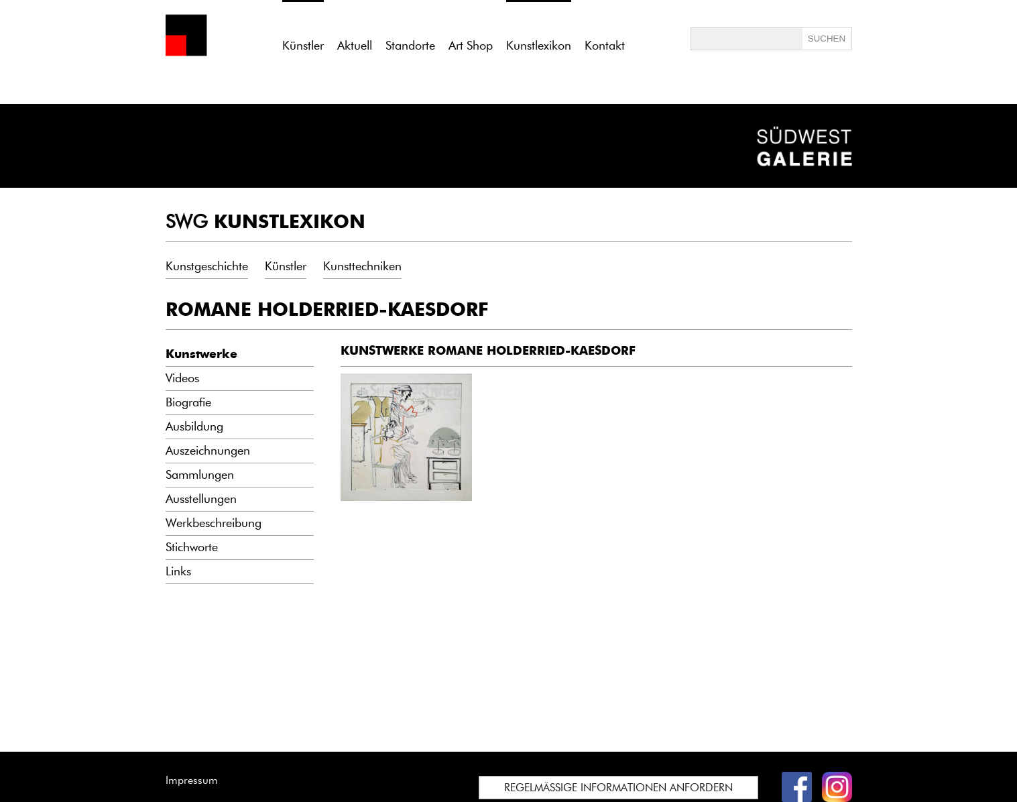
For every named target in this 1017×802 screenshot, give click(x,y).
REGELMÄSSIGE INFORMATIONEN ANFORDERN (618, 787)
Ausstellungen (201, 499)
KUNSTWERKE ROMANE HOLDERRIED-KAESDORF (488, 350)
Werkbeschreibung (213, 523)
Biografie (188, 402)
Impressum (192, 780)
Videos (182, 378)
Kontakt (605, 45)
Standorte (410, 45)
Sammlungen (200, 474)
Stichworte (192, 547)
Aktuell (354, 45)
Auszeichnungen (208, 450)
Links (178, 571)
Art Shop (470, 45)
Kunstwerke (201, 354)
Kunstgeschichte (207, 266)
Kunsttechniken (362, 266)
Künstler (285, 266)
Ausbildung (194, 426)
